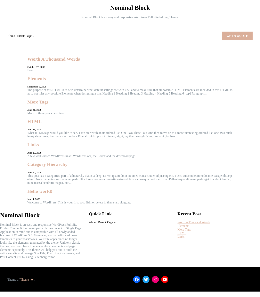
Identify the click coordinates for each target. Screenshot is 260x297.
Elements (36, 78)
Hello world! (40, 191)
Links (33, 144)
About (11, 35)
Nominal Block (130, 7)
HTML (34, 121)
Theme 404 (27, 279)
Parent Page (24, 35)
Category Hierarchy (47, 164)
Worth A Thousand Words (53, 59)
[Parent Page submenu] (33, 36)
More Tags (37, 101)
